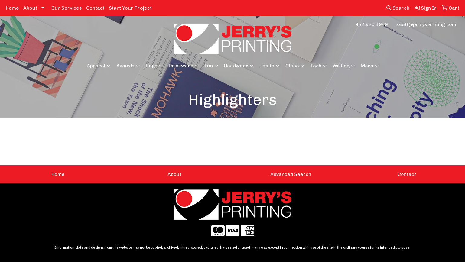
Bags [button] (152, 66)
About (30, 8)
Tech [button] (315, 66)
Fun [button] (209, 66)
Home (12, 8)
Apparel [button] (96, 66)
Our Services (66, 8)
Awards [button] (125, 66)
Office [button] (292, 66)
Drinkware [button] (181, 66)
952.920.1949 (371, 24)
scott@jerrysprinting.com (426, 24)
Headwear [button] (236, 66)
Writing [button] (341, 66)
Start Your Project (130, 8)
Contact (95, 8)
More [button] (367, 66)
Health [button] (266, 66)
